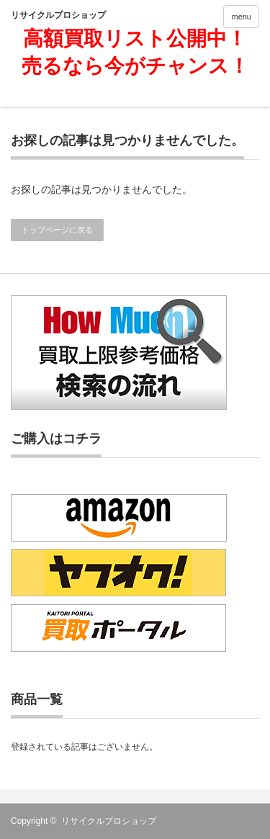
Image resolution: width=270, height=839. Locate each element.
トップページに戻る (57, 229)
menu (241, 16)
